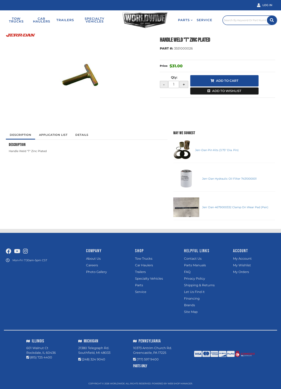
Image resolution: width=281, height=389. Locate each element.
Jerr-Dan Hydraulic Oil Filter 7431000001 (229, 178)
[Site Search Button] (272, 20)
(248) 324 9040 (93, 359)
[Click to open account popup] (264, 5)
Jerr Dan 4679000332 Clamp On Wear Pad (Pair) (235, 207)
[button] (185, 20)
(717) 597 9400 (148, 359)
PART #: (166, 48)
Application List (53, 135)
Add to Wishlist (226, 91)
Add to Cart (227, 81)
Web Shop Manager (180, 383)
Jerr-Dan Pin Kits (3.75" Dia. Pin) (217, 150)
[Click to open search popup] (249, 20)
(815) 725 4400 (41, 357)
